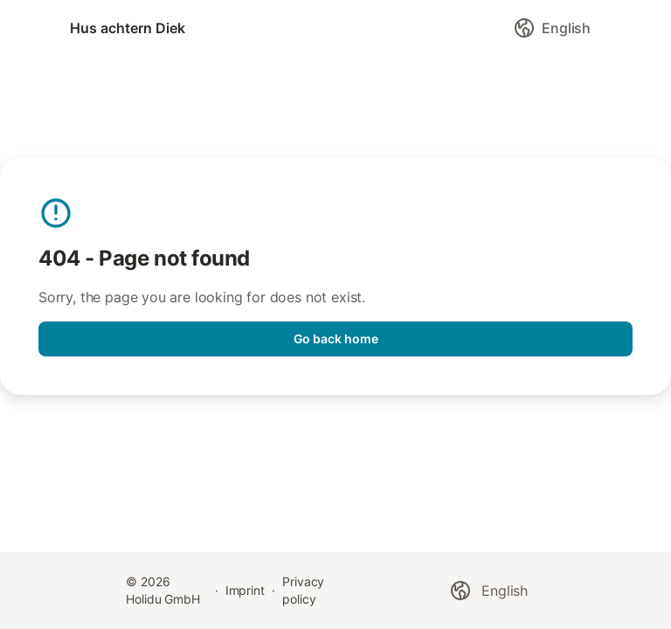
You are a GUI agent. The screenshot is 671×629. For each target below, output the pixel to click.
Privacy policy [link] (303, 590)
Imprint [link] (245, 590)
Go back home (336, 338)
